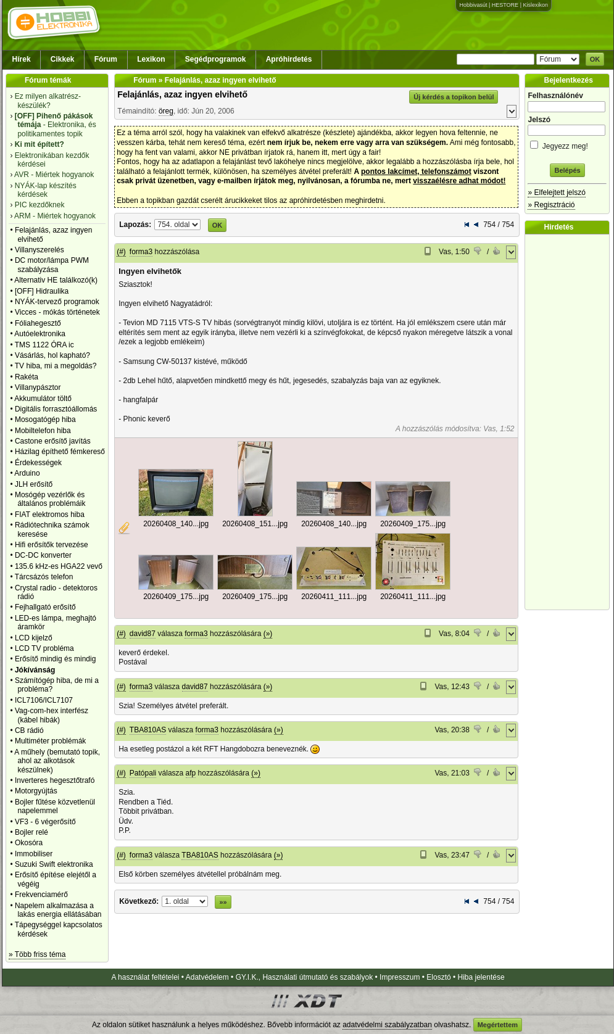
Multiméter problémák (50, 741)
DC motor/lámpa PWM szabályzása (52, 264)
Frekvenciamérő (41, 894)
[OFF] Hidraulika (41, 291)
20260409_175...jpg (413, 523)
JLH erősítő (33, 484)
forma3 (141, 251)
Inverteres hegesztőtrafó (54, 780)
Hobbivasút (473, 5)
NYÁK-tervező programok (57, 301)
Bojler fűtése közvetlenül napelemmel (55, 806)
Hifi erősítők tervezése (51, 544)
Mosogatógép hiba (45, 419)
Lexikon (151, 59)
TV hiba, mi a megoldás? (56, 366)
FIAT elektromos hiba (50, 514)
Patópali (143, 773)
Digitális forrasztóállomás (56, 409)
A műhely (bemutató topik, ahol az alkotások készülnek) (57, 761)
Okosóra (29, 842)
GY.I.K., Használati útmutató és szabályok (304, 977)
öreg (166, 111)
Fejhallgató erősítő (45, 607)
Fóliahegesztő (38, 323)
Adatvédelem (207, 977)
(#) (121, 251)
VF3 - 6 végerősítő (45, 821)
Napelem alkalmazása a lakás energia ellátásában (58, 910)
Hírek (21, 59)
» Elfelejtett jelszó (556, 192)
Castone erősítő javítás (53, 441)
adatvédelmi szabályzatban (387, 1024)
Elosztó (438, 977)
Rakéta (26, 377)
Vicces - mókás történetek (57, 312)
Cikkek (63, 59)
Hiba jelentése (481, 977)
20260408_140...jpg (176, 523)
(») (268, 633)
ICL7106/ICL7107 (44, 700)
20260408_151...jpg (255, 523)
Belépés (567, 170)
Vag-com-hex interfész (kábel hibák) (51, 715)
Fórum (105, 59)
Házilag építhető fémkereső (60, 451)
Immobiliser (33, 854)
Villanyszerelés (39, 250)
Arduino (26, 473)
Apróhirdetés (289, 59)
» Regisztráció (551, 205)
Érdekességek (38, 462)
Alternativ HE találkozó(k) (55, 280)
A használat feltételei (145, 977)
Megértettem (498, 1024)
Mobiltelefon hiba (43, 430)
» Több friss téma (37, 954)
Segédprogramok (215, 59)
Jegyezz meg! (567, 144)
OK (595, 59)
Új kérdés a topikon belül (453, 97)
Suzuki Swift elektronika (54, 864)
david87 (143, 633)
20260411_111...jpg (334, 596)
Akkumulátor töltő (43, 398)
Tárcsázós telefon (44, 577)
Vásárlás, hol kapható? (52, 355)
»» (222, 902)
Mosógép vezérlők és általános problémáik (50, 499)
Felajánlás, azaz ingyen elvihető (182, 94)
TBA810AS (148, 730)
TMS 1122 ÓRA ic (44, 345)
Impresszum (400, 977)
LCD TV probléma (44, 648)
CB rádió (29, 730)
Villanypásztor (37, 387)
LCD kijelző (33, 638)
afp (191, 773)
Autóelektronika (39, 333)
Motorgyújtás (36, 791)
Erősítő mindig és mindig (55, 659)
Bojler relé (31, 832)
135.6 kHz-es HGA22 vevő (58, 566)
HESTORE (505, 5)
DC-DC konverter (43, 555)
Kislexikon (535, 5)
